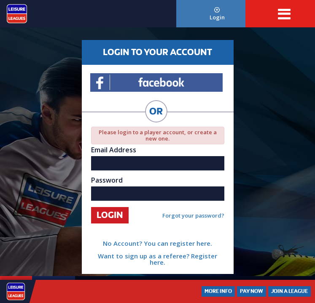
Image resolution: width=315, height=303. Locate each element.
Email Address (113, 149)
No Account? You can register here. (157, 243)
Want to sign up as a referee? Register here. (157, 259)
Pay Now (251, 291)
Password (107, 180)
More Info (218, 291)
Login (217, 14)
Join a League (289, 291)
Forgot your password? (193, 215)
